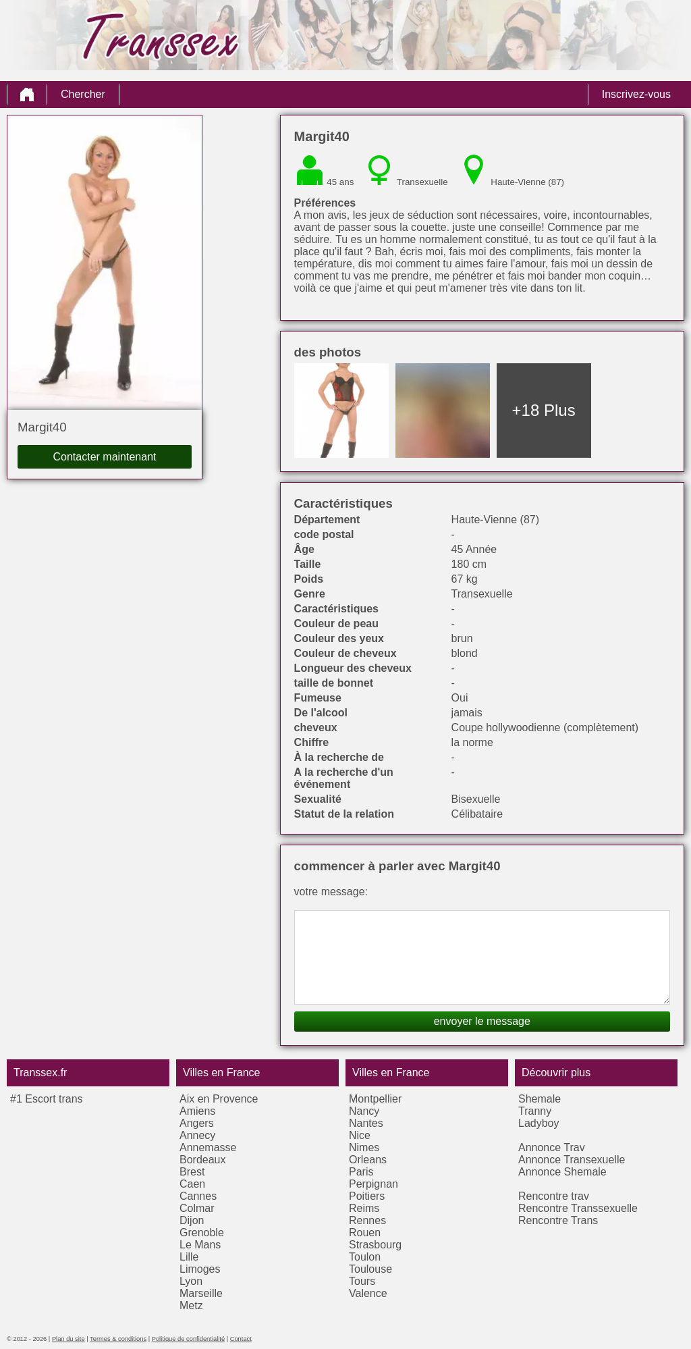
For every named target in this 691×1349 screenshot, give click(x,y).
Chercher (83, 94)
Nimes (364, 1147)
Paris (361, 1172)
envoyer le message (482, 1021)
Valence (368, 1293)
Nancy (364, 1111)
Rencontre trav (553, 1196)
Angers (196, 1123)
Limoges (199, 1269)
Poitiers (367, 1196)
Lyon (190, 1281)
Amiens (197, 1111)
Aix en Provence (218, 1099)
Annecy (197, 1135)
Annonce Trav (551, 1147)
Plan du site (68, 1338)
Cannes (198, 1196)
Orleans (368, 1159)
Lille (188, 1257)
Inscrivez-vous (636, 94)
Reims (364, 1208)
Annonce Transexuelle (571, 1159)
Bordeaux (202, 1159)
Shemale (539, 1099)
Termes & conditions (118, 1338)
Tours (362, 1281)
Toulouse (370, 1269)
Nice (359, 1135)
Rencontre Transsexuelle (578, 1208)
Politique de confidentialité (188, 1338)
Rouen (365, 1232)
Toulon (365, 1257)
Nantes (366, 1123)
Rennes (367, 1220)
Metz (191, 1305)
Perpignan (373, 1184)
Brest (191, 1172)
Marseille (201, 1293)
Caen (192, 1184)
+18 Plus (544, 410)
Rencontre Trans (558, 1220)
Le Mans (200, 1244)
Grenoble (201, 1232)
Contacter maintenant (105, 456)
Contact (241, 1338)
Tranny (534, 1111)
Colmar (197, 1208)
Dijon (191, 1220)
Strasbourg (375, 1244)
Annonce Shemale (562, 1172)
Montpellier (375, 1099)
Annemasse (208, 1147)
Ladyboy (538, 1123)
